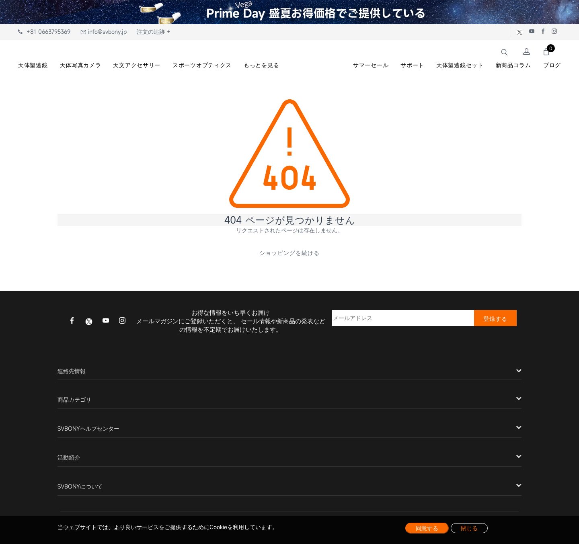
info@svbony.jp (103, 31)
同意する (427, 528)
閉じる (469, 528)
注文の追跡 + (153, 31)
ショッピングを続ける (289, 253)
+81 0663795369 (44, 31)
